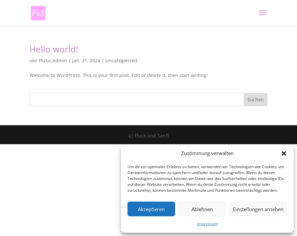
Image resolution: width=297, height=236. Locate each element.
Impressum (207, 223)
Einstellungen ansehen (258, 209)
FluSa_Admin (53, 60)
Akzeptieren (151, 209)
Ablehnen (202, 209)
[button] (284, 153)
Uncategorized (121, 60)
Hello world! (54, 49)
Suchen (255, 99)
